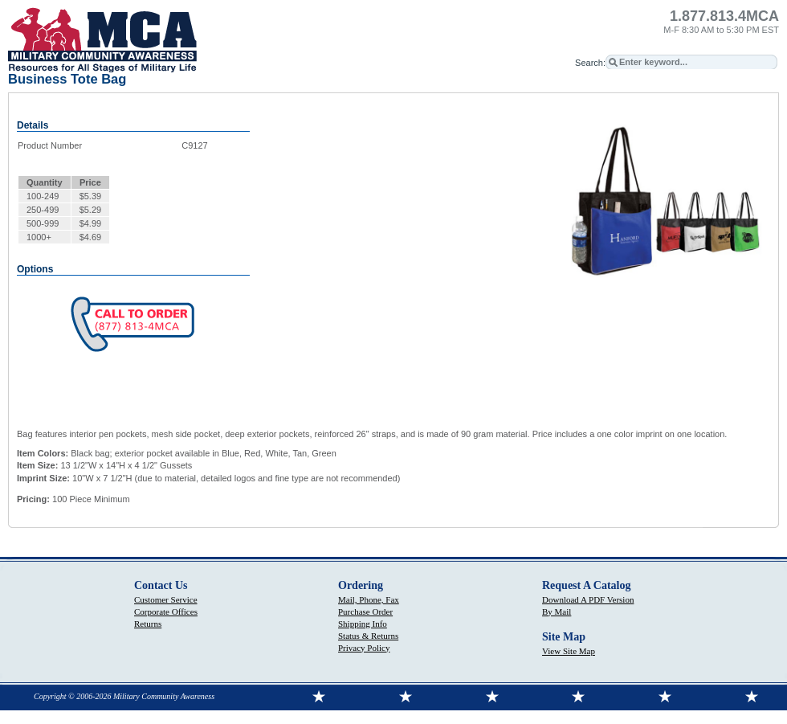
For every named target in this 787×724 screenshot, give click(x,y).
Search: (590, 62)
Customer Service (166, 599)
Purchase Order (365, 611)
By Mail (556, 611)
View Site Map (568, 651)
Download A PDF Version (588, 599)
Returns (147, 623)
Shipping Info (362, 623)
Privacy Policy (363, 647)
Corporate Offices (166, 611)
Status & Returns (368, 635)
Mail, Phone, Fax (368, 599)
